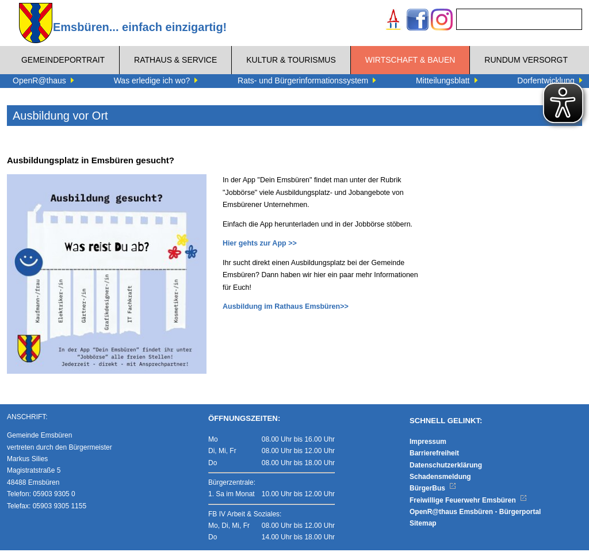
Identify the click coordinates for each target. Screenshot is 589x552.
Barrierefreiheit (434, 455)
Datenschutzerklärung (446, 467)
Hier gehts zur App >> (260, 243)
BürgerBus (433, 490)
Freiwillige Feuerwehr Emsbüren (468, 502)
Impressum (428, 443)
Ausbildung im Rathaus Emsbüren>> (286, 306)
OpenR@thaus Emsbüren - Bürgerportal (475, 513)
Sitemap (423, 526)
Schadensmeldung (440, 478)
